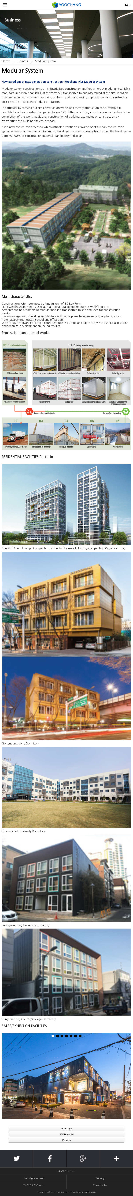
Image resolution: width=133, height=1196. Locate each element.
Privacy (99, 1178)
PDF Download (67, 1134)
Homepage (66, 1128)
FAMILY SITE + (66, 1171)
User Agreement (33, 1178)
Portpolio (66, 1140)
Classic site (100, 1185)
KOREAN (128, 5)
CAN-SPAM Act (33, 1185)
